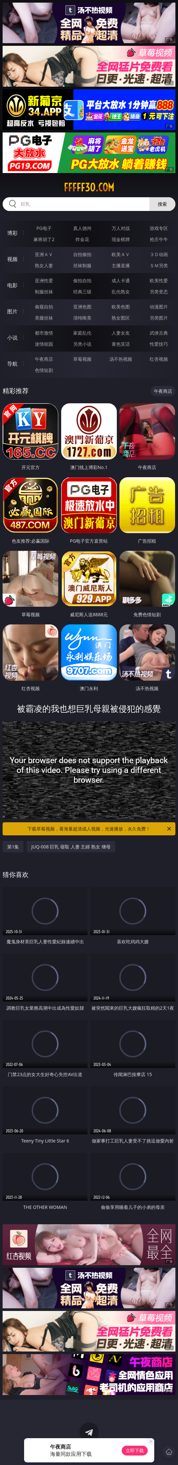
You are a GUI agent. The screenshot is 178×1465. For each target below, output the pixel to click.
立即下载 (135, 1450)
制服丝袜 (44, 291)
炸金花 (82, 239)
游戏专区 (159, 228)
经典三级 (82, 291)
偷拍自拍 (82, 280)
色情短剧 (44, 370)
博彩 (12, 232)
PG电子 (44, 228)
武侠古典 (159, 333)
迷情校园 (44, 344)
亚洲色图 (82, 307)
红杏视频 (159, 359)
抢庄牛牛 (159, 239)
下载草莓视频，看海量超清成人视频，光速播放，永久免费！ (99, 829)
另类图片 (159, 318)
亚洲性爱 (44, 280)
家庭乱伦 (82, 333)
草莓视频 (82, 359)
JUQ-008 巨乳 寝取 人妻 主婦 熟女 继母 (70, 847)
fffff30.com (89, 187)
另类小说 (82, 344)
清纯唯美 (82, 318)
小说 (12, 337)
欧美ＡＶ (121, 254)
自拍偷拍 (82, 254)
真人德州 (82, 228)
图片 (12, 311)
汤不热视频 (120, 359)
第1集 (13, 847)
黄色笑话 (121, 344)
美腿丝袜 (44, 318)
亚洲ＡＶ (44, 254)
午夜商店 (44, 359)
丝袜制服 (82, 265)
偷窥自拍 (44, 307)
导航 (12, 363)
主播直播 (121, 265)
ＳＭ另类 (159, 265)
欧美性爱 (159, 280)
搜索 (162, 204)
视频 (12, 259)
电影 (12, 285)
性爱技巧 (159, 344)
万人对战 (121, 228)
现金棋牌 (121, 239)
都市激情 (44, 333)
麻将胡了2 (44, 239)
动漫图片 (159, 307)
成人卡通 (121, 280)
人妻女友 (121, 333)
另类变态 (159, 291)
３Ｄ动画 (159, 254)
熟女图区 (121, 318)
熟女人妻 (44, 265)
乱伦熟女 (121, 291)
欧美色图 (121, 307)
